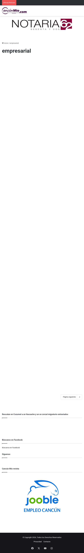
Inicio (5, 43)
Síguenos (6, 454)
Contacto (46, 542)
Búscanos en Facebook (11, 448)
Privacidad (38, 542)
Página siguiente (71, 397)
